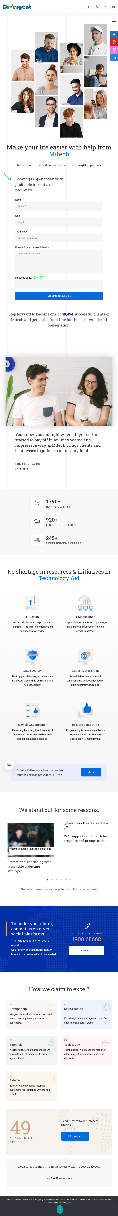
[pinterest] (97, 7)
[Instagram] (105, 7)
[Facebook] (88, 7)
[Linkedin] (113, 7)
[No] (114, 1205)
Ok (59, 1209)
